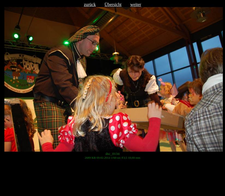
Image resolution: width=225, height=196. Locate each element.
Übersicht (113, 4)
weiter (135, 4)
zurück (90, 4)
